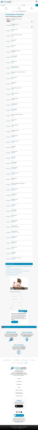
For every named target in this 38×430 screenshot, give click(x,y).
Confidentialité (25, 426)
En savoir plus (14, 321)
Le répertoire (19, 381)
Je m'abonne (20, 406)
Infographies (31, 8)
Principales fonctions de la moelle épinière (14, 272)
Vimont (22, 299)
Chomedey (13, 294)
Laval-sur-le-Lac (20, 305)
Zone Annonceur (19, 393)
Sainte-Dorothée (14, 296)
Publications (19, 384)
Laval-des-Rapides (15, 299)
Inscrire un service (19, 415)
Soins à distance (19, 8)
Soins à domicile (25, 360)
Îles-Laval (13, 305)
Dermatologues (20, 362)
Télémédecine (17, 360)
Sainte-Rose (20, 294)
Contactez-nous (19, 395)
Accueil (17, 11)
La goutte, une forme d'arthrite (12, 274)
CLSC (13, 362)
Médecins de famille (7, 360)
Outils (19, 387)
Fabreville (21, 296)
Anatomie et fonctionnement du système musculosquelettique (18, 270)
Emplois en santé (19, 390)
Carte (13, 307)
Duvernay (13, 302)
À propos (19, 378)
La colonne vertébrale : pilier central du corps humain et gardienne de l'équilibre (19, 267)
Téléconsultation (7, 327)
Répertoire (6, 8)
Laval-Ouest (20, 302)
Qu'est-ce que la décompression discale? (14, 269)
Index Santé (12, 426)
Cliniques (33, 360)
